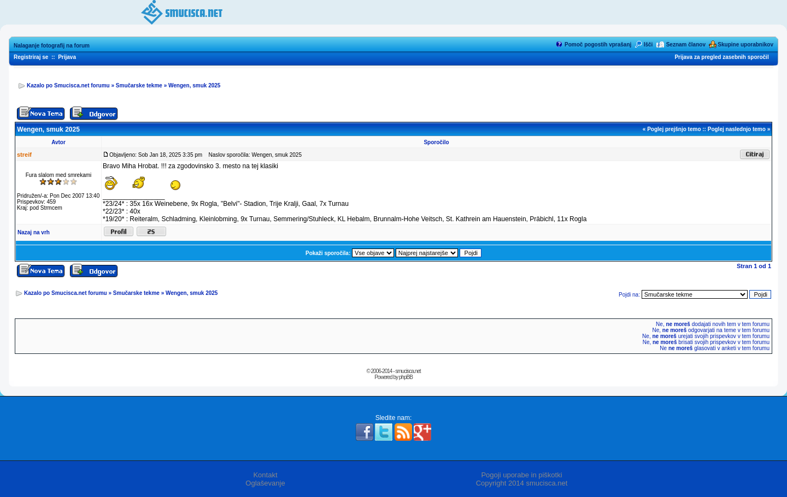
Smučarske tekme (139, 85)
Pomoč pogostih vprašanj (598, 45)
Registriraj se (31, 57)
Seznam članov (686, 45)
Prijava (67, 57)
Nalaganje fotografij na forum (52, 46)
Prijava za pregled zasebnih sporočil (721, 57)
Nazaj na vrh (33, 232)
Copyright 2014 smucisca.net (522, 483)
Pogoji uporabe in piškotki (521, 475)
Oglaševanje (265, 483)
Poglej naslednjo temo (737, 129)
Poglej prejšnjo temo (674, 129)
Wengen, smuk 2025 (194, 85)
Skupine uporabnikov (745, 45)
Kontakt (265, 475)
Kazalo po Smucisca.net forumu (68, 85)
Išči (648, 45)
